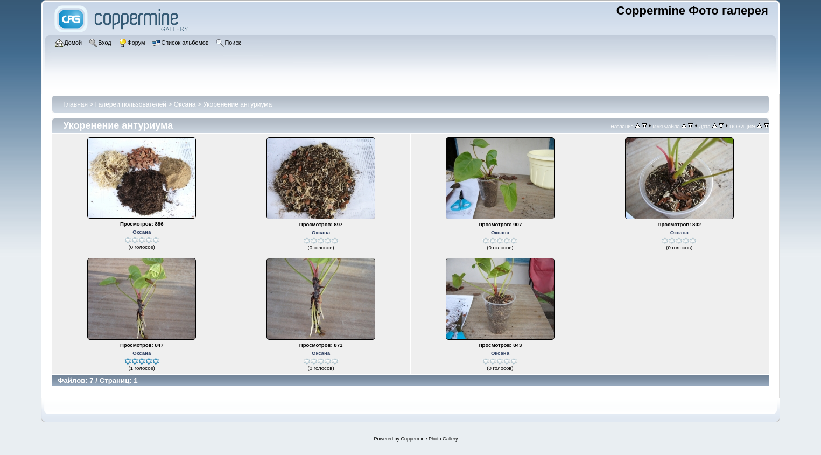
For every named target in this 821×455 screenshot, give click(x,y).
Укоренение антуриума (237, 104)
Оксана (185, 104)
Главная (75, 104)
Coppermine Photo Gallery (429, 439)
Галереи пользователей (130, 104)
